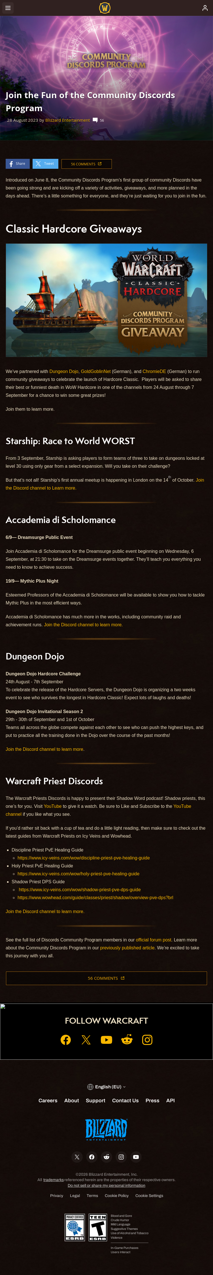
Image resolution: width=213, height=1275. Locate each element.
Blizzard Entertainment (67, 120)
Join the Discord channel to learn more (44, 749)
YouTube (53, 806)
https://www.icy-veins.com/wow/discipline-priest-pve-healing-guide (84, 857)
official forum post (153, 939)
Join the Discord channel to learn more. (83, 624)
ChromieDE (154, 371)
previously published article (127, 947)
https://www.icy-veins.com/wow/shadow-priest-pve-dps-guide (79, 889)
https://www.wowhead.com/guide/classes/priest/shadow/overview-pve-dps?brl (95, 897)
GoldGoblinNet (96, 371)
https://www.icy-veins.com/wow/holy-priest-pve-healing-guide (78, 873)
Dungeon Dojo (63, 371)
